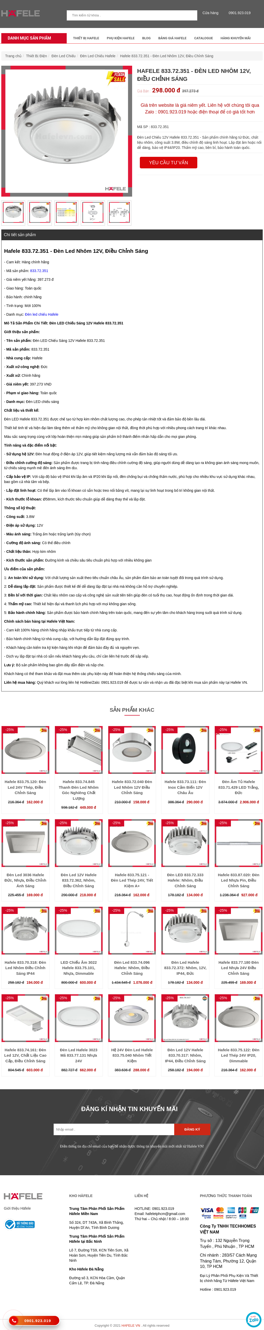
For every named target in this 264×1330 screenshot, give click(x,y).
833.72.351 (39, 271)
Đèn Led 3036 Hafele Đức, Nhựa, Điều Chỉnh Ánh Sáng (25, 880)
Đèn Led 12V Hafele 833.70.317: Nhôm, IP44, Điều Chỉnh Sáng (185, 1055)
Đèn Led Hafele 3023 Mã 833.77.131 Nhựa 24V (78, 1055)
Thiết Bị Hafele (86, 38)
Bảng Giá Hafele (172, 38)
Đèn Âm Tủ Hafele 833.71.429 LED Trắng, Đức (238, 787)
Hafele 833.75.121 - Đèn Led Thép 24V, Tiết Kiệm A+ (132, 880)
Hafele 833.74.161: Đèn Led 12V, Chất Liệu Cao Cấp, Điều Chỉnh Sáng (25, 1055)
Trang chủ (13, 56)
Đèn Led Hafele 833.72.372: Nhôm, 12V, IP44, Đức (185, 968)
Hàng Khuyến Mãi (236, 38)
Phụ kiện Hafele (120, 38)
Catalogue (203, 38)
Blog (146, 38)
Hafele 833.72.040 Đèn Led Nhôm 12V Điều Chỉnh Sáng (132, 787)
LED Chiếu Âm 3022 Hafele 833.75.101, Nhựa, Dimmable (79, 968)
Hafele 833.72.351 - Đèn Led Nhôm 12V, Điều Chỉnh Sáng (166, 56)
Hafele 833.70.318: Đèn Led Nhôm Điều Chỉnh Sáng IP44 (25, 968)
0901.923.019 (238, 13)
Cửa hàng (211, 13)
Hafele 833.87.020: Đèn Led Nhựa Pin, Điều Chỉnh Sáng (238, 880)
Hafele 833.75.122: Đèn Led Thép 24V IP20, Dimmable (238, 1055)
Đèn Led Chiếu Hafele (97, 56)
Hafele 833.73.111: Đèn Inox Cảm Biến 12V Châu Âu (185, 787)
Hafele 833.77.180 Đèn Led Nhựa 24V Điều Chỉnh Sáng (239, 968)
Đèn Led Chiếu (64, 56)
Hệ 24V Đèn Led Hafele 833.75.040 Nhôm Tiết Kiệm (132, 1055)
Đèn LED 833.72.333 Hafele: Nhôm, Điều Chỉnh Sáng (185, 880)
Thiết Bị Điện (36, 56)
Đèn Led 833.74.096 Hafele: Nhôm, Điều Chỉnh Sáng (132, 968)
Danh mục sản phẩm (28, 38)
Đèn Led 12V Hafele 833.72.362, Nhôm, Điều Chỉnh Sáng (78, 880)
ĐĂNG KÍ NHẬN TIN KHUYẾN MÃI (129, 1108)
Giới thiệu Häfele (17, 1208)
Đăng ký (192, 1129)
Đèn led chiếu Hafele (41, 314)
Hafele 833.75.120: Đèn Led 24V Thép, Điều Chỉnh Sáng (25, 787)
